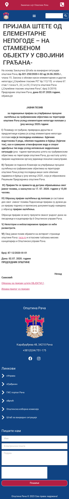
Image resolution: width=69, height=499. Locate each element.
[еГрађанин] (3, 384)
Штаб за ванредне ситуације (21, 417)
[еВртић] (3, 401)
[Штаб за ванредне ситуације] (3, 417)
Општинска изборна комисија (22, 409)
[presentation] (24, 473)
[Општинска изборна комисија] (3, 409)
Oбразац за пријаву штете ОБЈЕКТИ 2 (23, 283)
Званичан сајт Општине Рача (34, 5)
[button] (34, 15)
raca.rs (22, 237)
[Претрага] (65, 15)
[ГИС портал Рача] (3, 392)
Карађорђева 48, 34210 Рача (35, 344)
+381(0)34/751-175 (34, 350)
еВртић (10, 400)
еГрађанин (11, 384)
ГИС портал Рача (15, 392)
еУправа (10, 375)
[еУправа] (3, 376)
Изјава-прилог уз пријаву (16, 289)
